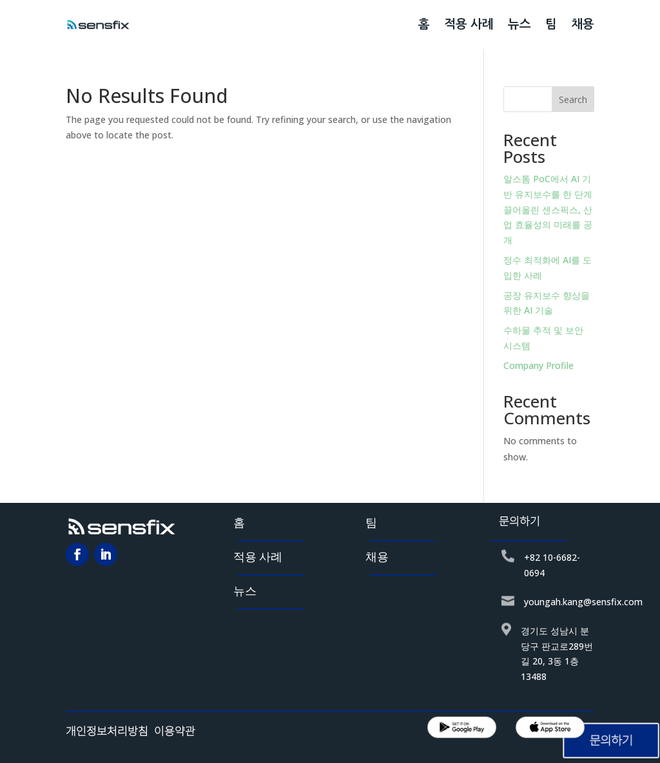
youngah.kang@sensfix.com (583, 602)
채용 (582, 24)
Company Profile (538, 365)
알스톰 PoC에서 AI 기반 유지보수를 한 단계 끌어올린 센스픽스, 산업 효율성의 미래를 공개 (547, 209)
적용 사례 (469, 24)
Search (573, 99)
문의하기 (611, 741)
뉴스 (519, 24)
